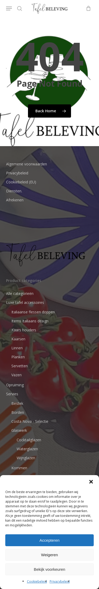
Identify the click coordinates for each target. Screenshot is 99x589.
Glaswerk (19, 430)
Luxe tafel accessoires (25, 302)
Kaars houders (23, 329)
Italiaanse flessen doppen (33, 311)
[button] (91, 481)
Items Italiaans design (30, 320)
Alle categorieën (20, 293)
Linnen (17, 347)
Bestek (17, 403)
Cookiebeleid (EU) (21, 181)
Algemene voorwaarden (26, 163)
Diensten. (14, 190)
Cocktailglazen (29, 439)
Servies (12, 393)
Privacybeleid (60, 581)
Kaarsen (18, 338)
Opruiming (15, 384)
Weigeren (49, 555)
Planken (18, 356)
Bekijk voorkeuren (49, 569)
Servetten (19, 365)
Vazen (16, 374)
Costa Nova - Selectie (29, 421)
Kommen (19, 467)
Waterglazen (27, 448)
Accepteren (50, 540)
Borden (17, 412)
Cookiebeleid (37, 581)
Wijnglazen (26, 457)
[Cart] (87, 8)
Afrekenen (14, 199)
